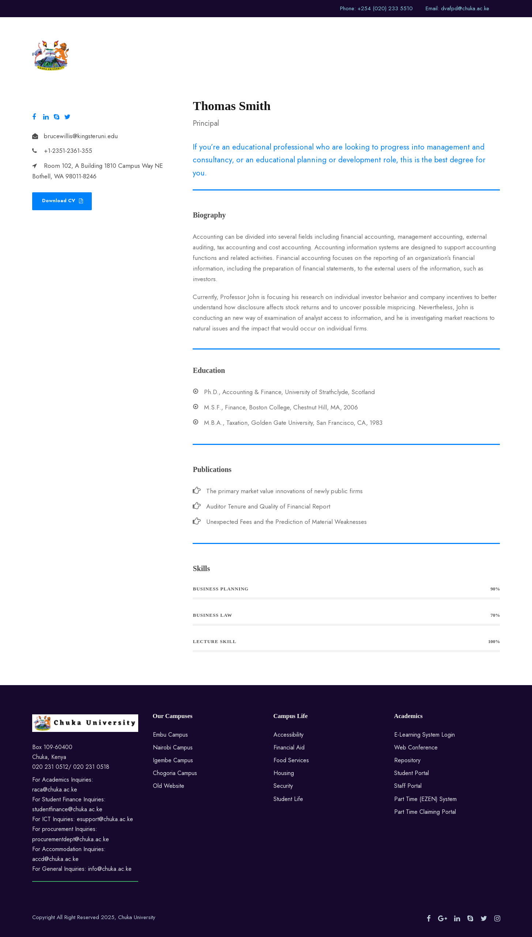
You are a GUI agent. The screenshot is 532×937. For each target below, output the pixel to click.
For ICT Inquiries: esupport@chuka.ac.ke (82, 819)
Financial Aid (289, 747)
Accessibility (288, 734)
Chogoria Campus (175, 773)
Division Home (249, 29)
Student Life (288, 799)
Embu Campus (170, 734)
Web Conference (416, 747)
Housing (283, 773)
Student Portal (411, 773)
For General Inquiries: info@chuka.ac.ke (82, 869)
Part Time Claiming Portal (425, 812)
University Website (193, 29)
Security (283, 786)
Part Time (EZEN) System (425, 799)
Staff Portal (408, 786)
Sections (293, 29)
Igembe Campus (173, 760)
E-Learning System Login (424, 734)
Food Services (291, 760)
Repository (407, 760)
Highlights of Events (343, 29)
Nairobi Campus (173, 747)
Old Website (168, 786)
